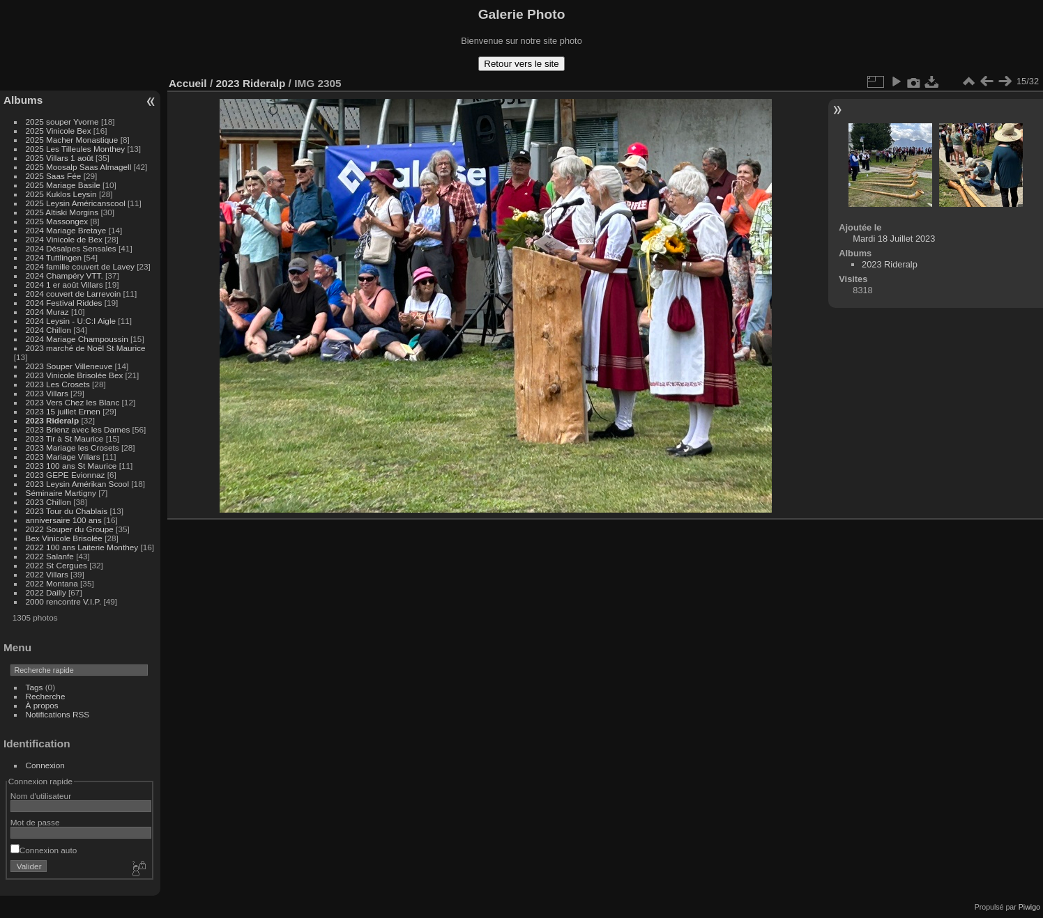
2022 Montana (52, 583)
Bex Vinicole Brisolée (64, 538)
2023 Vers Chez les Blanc (73, 402)
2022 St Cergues (56, 565)
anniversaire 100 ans (64, 519)
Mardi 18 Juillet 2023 (894, 238)
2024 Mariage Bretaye (66, 230)
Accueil (188, 83)
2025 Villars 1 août (59, 157)
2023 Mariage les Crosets (72, 447)
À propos (42, 705)
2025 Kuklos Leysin (61, 194)
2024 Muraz (47, 311)
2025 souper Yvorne (62, 121)
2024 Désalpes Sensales (71, 248)
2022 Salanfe (50, 556)
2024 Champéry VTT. (64, 275)
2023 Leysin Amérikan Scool (77, 483)
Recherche (46, 696)
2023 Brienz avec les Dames (78, 429)
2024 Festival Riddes (64, 302)
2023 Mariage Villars (63, 456)
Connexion (45, 765)
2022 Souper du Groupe (70, 529)
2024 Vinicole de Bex (64, 239)
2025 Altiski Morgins (62, 212)
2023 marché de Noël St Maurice (86, 347)
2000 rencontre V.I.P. (64, 601)
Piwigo (1029, 907)
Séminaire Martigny (61, 492)
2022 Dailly (47, 592)
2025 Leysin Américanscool (75, 203)
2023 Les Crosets (59, 384)
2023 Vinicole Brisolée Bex (74, 375)
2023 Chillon (48, 501)
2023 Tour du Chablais (67, 510)
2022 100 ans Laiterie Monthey (82, 547)
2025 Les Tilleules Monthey (75, 148)
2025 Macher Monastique (72, 139)
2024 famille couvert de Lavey (80, 266)
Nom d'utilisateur (40, 795)
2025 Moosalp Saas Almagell (80, 166)
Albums (23, 100)
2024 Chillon (48, 329)
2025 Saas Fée (55, 175)
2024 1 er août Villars (64, 284)
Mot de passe (35, 822)
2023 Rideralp (52, 420)
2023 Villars (47, 393)
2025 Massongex (57, 221)
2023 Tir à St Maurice (65, 438)
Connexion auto (43, 850)
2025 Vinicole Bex (58, 130)
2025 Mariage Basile (63, 184)
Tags (34, 687)
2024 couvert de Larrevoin (73, 293)
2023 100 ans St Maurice (71, 465)
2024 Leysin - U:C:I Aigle (71, 320)
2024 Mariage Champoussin (77, 338)
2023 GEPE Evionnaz (65, 474)
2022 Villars (47, 574)
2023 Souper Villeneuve (69, 366)
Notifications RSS (58, 714)
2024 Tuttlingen (54, 257)
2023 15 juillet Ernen (63, 411)
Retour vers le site (521, 64)
